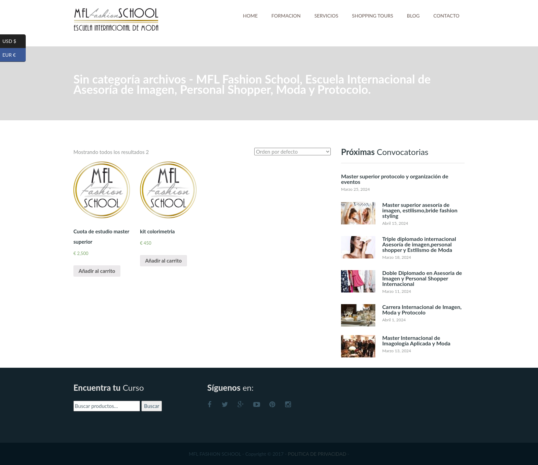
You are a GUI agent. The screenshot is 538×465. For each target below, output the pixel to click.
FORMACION (286, 16)
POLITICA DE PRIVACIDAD (317, 454)
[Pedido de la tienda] (292, 151)
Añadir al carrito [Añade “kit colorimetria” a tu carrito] (163, 260)
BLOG (413, 16)
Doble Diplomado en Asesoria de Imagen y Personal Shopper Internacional (422, 278)
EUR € (14, 55)
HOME (250, 16)
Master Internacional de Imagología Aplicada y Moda (416, 340)
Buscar (151, 406)
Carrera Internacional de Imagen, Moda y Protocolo (421, 309)
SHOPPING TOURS (372, 16)
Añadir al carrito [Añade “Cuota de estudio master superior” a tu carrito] (97, 271)
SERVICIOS (326, 16)
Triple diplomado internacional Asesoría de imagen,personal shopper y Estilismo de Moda (419, 244)
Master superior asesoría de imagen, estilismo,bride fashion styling (419, 210)
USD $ (14, 41)
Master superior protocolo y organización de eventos (394, 179)
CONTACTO (446, 16)
